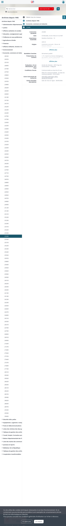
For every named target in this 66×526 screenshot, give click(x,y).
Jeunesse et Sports (9, 445)
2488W (6, 182)
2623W (6, 299)
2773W (6, 369)
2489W (6, 65)
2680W (6, 334)
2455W (6, 154)
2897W (6, 407)
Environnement (8, 50)
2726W (6, 343)
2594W (6, 264)
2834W (6, 375)
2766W (6, 359)
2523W (6, 220)
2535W (6, 239)
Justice (5, 28)
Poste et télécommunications (12, 426)
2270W (6, 119)
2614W (6, 296)
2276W (6, 170)
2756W (6, 353)
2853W (6, 56)
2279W (6, 116)
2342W (6, 144)
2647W (6, 312)
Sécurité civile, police (9, 419)
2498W (6, 201)
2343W (6, 138)
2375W (6, 72)
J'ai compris (38, 521)
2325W (6, 125)
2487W (6, 179)
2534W (6, 236)
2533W (6, 233)
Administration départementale (13, 24)
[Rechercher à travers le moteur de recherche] (23, 9)
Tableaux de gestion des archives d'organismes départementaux (21, 451)
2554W (6, 252)
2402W (6, 88)
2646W (6, 309)
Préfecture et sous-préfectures (12, 37)
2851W (6, 388)
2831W (6, 372)
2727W (6, 347)
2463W (6, 163)
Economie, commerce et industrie (13, 53)
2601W (6, 280)
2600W (6, 277)
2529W (6, 223)
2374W (6, 69)
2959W (6, 413)
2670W (6, 328)
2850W (6, 385)
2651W (6, 318)
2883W (6, 403)
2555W (6, 255)
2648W (6, 315)
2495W (6, 192)
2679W (6, 331)
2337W (6, 141)
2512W (6, 208)
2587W (6, 59)
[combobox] (46, 8)
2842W (6, 381)
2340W (6, 129)
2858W (6, 397)
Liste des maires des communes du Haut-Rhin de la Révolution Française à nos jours (21, 441)
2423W (6, 110)
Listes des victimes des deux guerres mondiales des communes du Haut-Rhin (21, 429)
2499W (6, 204)
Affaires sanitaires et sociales (12, 31)
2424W (6, 113)
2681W (6, 337)
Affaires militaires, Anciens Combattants (15, 46)
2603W (6, 287)
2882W (6, 400)
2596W (6, 271)
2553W (6, 249)
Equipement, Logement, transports (14, 422)
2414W (6, 97)
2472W (6, 176)
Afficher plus (53, 50)
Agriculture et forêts (9, 40)
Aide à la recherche (12, 12)
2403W (6, 91)
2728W (6, 350)
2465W (6, 167)
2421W (6, 103)
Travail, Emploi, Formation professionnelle (16, 435)
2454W (6, 151)
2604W (6, 290)
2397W (6, 81)
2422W (6, 107)
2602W (6, 283)
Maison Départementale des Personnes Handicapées (19, 438)
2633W (6, 302)
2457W (6, 160)
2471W (6, 173)
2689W (6, 340)
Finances (6, 43)
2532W (6, 230)
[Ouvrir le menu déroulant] (2, 2)
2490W (6, 189)
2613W (6, 293)
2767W (6, 362)
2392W (6, 78)
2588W (6, 261)
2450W (6, 135)
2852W (6, 391)
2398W (6, 84)
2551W (6, 62)
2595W (6, 268)
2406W (6, 94)
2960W (6, 416)
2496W (6, 195)
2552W (6, 246)
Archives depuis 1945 (8, 21)
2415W (6, 100)
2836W (6, 378)
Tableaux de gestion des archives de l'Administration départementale (21, 432)
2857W (6, 394)
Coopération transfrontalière (12, 454)
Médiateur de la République (11, 448)
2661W (6, 325)
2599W (6, 274)
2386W (6, 75)
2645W (6, 306)
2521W (6, 214)
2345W (6, 122)
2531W (6, 227)
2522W (6, 217)
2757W (6, 356)
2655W (6, 321)
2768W (6, 366)
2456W (6, 157)
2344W (6, 132)
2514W (6, 211)
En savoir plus (27, 521)
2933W (6, 410)
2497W (6, 198)
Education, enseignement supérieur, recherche (17, 34)
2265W (6, 148)
